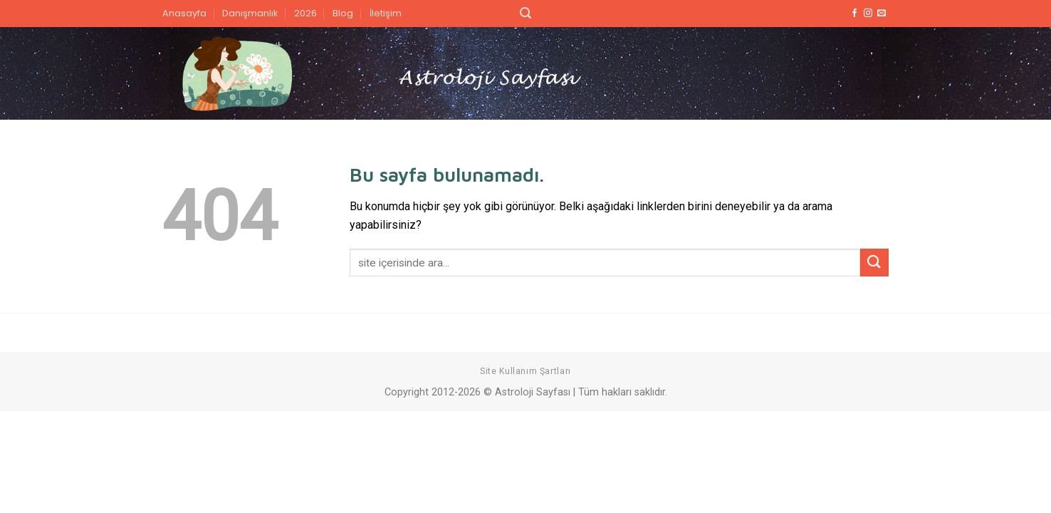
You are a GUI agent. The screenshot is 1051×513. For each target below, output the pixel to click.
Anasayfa (184, 13)
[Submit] (874, 262)
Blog (343, 13)
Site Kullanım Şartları (525, 371)
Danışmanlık (250, 13)
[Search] (525, 13)
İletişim (386, 13)
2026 (305, 13)
